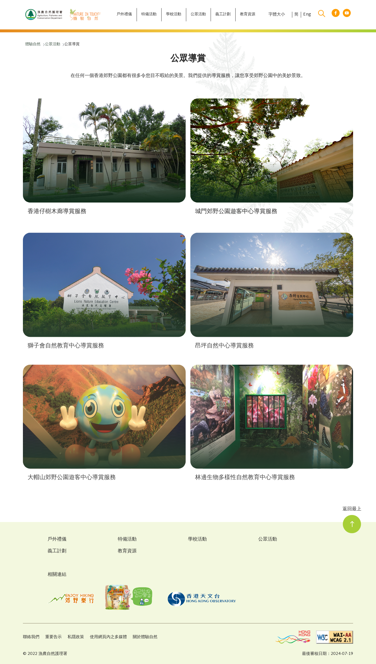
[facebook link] (336, 15)
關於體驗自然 (145, 637)
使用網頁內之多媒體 (108, 637)
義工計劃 (57, 551)
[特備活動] (149, 14)
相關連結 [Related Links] (57, 575)
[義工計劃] (223, 14)
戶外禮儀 (57, 539)
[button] (104, 159)
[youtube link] (347, 15)
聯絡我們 (31, 637)
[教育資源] (248, 14)
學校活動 (197, 539)
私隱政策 (76, 637)
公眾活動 (267, 539)
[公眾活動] (198, 14)
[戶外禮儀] (124, 14)
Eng (307, 14)
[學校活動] (174, 14)
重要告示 (53, 637)
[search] (321, 14)
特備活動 (127, 539)
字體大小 (276, 14)
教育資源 (127, 551)
